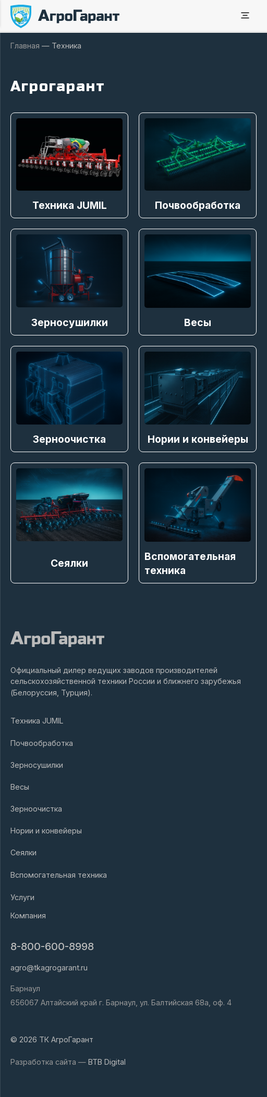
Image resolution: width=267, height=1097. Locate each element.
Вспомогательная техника (58, 874)
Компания (28, 915)
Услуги (22, 897)
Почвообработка (41, 743)
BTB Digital (107, 1061)
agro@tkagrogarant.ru (49, 967)
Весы (19, 786)
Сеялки (23, 852)
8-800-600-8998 (52, 946)
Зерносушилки (36, 765)
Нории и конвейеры (46, 830)
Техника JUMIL (37, 720)
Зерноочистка (36, 808)
